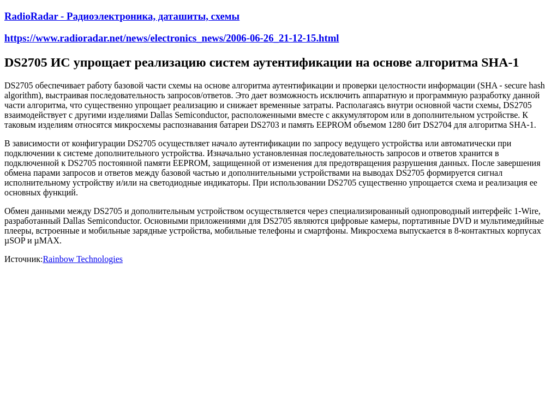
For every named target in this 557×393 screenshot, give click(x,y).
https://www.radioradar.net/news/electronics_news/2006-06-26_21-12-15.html (171, 38)
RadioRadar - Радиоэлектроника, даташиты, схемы (121, 16)
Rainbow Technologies (83, 259)
